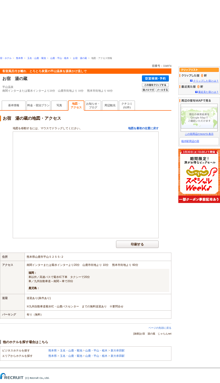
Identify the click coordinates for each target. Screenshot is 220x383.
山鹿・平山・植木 (59, 58)
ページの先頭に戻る (159, 327)
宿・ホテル (6, 58)
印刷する (137, 244)
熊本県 (19, 58)
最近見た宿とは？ (208, 91)
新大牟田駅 (118, 350)
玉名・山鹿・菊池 (36, 58)
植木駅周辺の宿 (190, 141)
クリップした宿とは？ (206, 80)
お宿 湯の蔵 (80, 58)
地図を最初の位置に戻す (143, 128)
